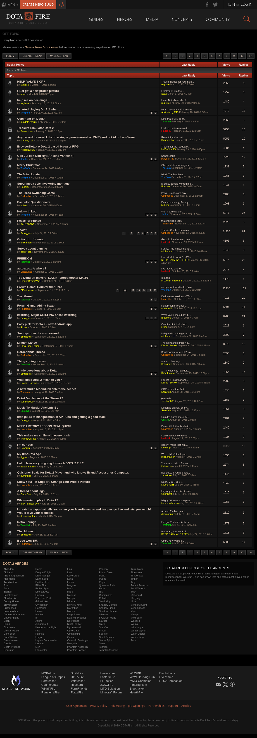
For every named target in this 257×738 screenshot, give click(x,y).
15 (149, 290)
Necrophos (73, 620)
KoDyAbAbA (27, 224)
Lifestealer (41, 650)
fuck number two (30, 503)
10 (242, 56)
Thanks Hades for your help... (177, 81)
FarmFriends (79, 688)
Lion (69, 572)
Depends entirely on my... (175, 407)
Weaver (135, 624)
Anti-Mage (9, 578)
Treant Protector (140, 585)
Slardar (103, 620)
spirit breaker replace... (174, 305)
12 (133, 290)
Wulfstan (166, 289)
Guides (96, 19)
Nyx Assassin (74, 627)
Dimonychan (168, 140)
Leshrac (40, 643)
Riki (101, 591)
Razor (102, 588)
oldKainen (26, 242)
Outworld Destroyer (78, 640)
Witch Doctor (138, 633)
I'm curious (25, 444)
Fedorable (26, 196)
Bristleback (10, 608)
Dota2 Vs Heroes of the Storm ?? (40, 398)
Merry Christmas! (29, 165)
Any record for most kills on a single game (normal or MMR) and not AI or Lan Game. (76, 137)
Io (37, 617)
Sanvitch (166, 391)
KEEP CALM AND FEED (175, 260)
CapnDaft (26, 494)
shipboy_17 (27, 140)
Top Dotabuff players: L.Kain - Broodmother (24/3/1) (53, 277)
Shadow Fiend (107, 608)
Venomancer (138, 608)
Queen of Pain (107, 585)
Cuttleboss (167, 195)
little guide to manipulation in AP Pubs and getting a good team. (61, 417)
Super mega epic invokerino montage (43, 183)
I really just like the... (172, 91)
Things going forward (32, 361)
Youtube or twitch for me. (175, 463)
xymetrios (26, 475)
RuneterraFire (50, 692)
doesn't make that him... (174, 444)
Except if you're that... (173, 137)
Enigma (40, 595)
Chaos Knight (11, 617)
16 (155, 290)
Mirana (71, 601)
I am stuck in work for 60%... (177, 257)
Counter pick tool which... (175, 324)
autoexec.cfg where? (31, 268)
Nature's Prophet (76, 617)
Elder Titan (42, 585)
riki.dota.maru (28, 122)
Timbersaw (137, 575)
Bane (7, 588)
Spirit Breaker (106, 637)
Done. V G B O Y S (172, 482)
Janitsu (25, 159)
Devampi (25, 448)
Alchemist (9, 572)
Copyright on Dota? (31, 118)
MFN (11, 4)
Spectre (103, 633)
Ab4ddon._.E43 (169, 112)
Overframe (166, 677)
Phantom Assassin (77, 646)
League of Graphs (53, 677)
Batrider (8, 591)
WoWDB (135, 673)
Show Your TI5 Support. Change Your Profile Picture (53, 481)
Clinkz (7, 624)
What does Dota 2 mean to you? (39, 379)
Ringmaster (105, 595)
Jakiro (39, 620)
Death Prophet (12, 646)
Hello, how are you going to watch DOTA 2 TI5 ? (50, 463)
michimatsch (168, 251)
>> (250, 56)
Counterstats (49, 684)
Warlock (135, 620)
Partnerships (156, 706)
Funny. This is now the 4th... (176, 248)
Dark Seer (9, 633)
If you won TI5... (28, 540)
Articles (186, 706)
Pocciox (25, 187)
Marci (70, 588)
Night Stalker (74, 624)
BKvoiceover (28, 290)
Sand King (105, 601)
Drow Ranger (43, 575)
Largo (39, 637)
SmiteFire (77, 673)
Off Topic (22, 70)
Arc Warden (10, 582)
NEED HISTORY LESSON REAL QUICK (44, 426)
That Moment (26, 531)
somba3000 (27, 401)
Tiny (133, 582)
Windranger (137, 627)
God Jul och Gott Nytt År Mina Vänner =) (45, 155)
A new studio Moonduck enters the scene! (46, 389)
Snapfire (103, 627)
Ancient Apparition (14, 575)
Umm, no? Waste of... (173, 540)
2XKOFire (106, 684)
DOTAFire (77, 677)
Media (152, 19)
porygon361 (167, 158)
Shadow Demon (108, 604)
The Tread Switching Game (36, 193)
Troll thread (25, 296)
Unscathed (27, 271)
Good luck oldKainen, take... (177, 239)
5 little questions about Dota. (37, 370)
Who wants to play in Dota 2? (37, 500)
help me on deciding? (32, 100)
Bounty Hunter (11, 601)
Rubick (103, 598)
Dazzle (7, 643)
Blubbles (166, 317)
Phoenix (103, 569)
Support (173, 706)
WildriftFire (48, 688)
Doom (39, 569)
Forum (10, 56)
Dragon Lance (27, 342)
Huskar (39, 611)
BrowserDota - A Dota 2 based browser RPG (48, 146)
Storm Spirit (105, 640)
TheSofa (25, 112)
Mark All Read (59, 56)
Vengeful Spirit (139, 604)
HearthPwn (137, 692)
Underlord (136, 595)
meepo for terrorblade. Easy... (177, 287)
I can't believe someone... (175, 435)
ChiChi (165, 419)
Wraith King (137, 637)
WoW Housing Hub (142, 677)
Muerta (71, 611)
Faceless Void (43, 598)
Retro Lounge (26, 522)
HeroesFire (107, 673)
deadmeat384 (28, 466)
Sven (102, 643)
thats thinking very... (172, 220)
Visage (134, 614)
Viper (133, 611)
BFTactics (106, 681)
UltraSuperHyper (30, 346)
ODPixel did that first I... (174, 389)
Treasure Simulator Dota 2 (35, 128)
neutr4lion (26, 251)
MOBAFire (48, 673)
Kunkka (40, 633)
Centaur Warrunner (14, 614)
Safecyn (25, 410)
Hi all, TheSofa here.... (173, 174)
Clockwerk (9, 627)
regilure (25, 84)
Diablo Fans (167, 673)
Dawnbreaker (11, 640)
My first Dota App (29, 454)
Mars (70, 591)
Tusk (133, 591)
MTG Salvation (110, 688)
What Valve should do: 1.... (176, 315)
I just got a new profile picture (38, 91)
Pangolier (72, 643)
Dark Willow (10, 637)
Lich (38, 646)
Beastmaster (11, 595)
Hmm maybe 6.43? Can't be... (177, 109)
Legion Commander (46, 640)
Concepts (182, 19)
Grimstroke (42, 601)
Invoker (40, 614)
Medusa (71, 595)
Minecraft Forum (111, 692)
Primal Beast (106, 572)
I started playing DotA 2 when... (39, 109)
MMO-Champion (140, 681)
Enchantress (42, 591)
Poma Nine (27, 131)
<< (167, 56)
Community (218, 19)
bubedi (24, 205)
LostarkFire (107, 677)
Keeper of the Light (46, 627)
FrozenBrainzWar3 (31, 281)
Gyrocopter (42, 604)
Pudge (102, 578)
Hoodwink (41, 608)
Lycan (70, 582)
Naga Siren (73, 614)
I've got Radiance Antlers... (176, 522)
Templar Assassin (109, 650)
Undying (135, 598)
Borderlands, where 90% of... (177, 352)
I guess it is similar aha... (174, 380)
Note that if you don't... (173, 118)
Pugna (102, 582)
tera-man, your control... (174, 531)
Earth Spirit (42, 578)
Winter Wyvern (139, 630)
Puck (102, 575)
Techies (103, 646)
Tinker (134, 578)
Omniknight (73, 633)
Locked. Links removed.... (175, 128)
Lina (69, 569)
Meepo (71, 598)
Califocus (166, 466)
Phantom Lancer (76, 650)
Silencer (103, 614)
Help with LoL (26, 211)
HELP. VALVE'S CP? (31, 81)
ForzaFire (77, 692)
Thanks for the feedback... (175, 146)
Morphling (72, 608)
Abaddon (9, 569)
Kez (38, 630)
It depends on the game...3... (177, 333)
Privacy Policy (98, 706)
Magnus (71, 585)
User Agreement (76, 706)
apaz (23, 94)
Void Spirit (136, 617)
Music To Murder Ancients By (37, 407)
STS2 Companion (171, 681)
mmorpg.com (138, 684)
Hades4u (166, 130)
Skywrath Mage (107, 617)
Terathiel (166, 121)
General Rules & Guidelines (41, 47)
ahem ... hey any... (171, 361)
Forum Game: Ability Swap (36, 305)
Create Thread (32, 56)
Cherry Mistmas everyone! (175, 165)
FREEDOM (24, 258)
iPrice (24, 327)
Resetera (77, 684)
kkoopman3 (167, 484)
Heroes (124, 19)
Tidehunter (137, 572)
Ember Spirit (42, 588)
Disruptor (9, 650)
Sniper (102, 630)
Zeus (133, 640)
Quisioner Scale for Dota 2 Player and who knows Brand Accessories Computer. (73, 472)
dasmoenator (28, 516)
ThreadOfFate (28, 438)
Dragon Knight (43, 572)
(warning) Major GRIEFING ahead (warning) (47, 315)
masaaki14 (167, 308)
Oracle (70, 637)
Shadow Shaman (108, 611)
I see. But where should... (175, 100)
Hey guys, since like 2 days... (177, 491)
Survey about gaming (32, 248)
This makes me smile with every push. (44, 435)
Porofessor (48, 681)
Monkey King (74, 604)
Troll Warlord (138, 588)
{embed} (166, 277)
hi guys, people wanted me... (177, 183)
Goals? (22, 230)
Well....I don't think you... (174, 454)
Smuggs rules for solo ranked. (38, 333)
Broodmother (11, 611)
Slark (102, 624)
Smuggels (26, 233)
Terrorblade (137, 569)
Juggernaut (42, 624)
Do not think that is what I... (176, 426)
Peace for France (29, 220)
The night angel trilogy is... (175, 342)
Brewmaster (10, 604)
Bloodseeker (10, 598)
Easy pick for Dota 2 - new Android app (44, 324)
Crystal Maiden (12, 630)
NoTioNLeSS (28, 149)
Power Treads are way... (174, 193)
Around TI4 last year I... (174, 511)
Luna (70, 578)
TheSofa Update (28, 174)
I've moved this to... (172, 268)
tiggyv (24, 457)
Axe (6, 585)
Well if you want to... (172, 211)
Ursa (133, 601)
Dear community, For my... (175, 202)
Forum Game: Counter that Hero (39, 287)
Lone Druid (73, 575)
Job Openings (136, 706)
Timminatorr (167, 223)
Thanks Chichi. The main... (176, 230)
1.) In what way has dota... (175, 370)
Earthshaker (42, 582)
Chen (7, 620)
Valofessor (77, 681)
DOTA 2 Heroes (15, 563)
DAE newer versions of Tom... (177, 296)
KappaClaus (168, 156)
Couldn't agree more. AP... (175, 417)
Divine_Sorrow (169, 345)
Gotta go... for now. (30, 239)
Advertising (118, 706)
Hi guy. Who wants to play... (176, 500)
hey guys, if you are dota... (175, 472)
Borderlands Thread (31, 352)
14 (144, 290)
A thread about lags (31, 491)
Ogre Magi (73, 630)
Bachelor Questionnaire (33, 202)
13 (138, 290)
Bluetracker (137, 688)
